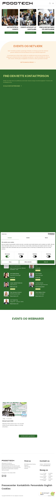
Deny (10, 261)
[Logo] (17, 3)
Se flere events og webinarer (28, 436)
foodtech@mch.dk (46, 465)
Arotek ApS (37, 268)
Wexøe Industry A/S (14, 296)
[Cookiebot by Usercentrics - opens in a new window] (49, 234)
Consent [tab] (10, 237)
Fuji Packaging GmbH (39, 286)
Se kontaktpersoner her (48, 32)
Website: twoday (51, 495)
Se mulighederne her (30, 32)
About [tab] (46, 237)
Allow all (46, 261)
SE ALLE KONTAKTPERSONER (11, 86)
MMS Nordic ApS (13, 286)
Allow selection (28, 261)
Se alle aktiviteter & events (11, 32)
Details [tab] (28, 237)
